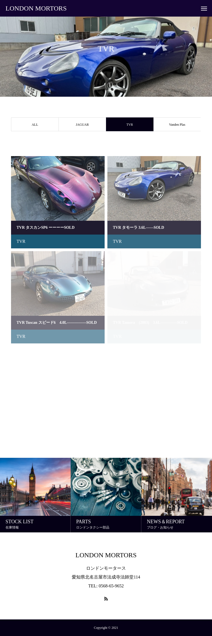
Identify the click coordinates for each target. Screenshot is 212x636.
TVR (21, 241)
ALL (35, 125)
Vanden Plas (177, 125)
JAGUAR (82, 125)
